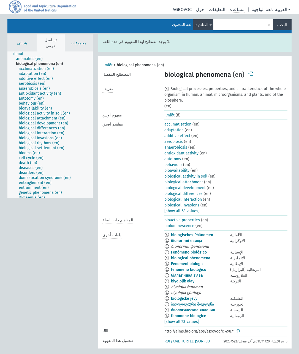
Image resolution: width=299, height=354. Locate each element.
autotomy (172, 159)
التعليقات (217, 9)
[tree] (50, 124)
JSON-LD (202, 341)
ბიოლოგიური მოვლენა (192, 304)
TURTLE (187, 341)
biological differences (183, 193)
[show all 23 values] (181, 321)
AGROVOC (182, 9)
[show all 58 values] (182, 211)
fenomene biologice (188, 316)
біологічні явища (186, 240)
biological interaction (183, 199)
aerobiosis (173, 141)
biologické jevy (184, 298)
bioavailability (176, 170)
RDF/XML (172, 341)
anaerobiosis (175, 147)
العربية (281, 9)
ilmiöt (107, 65)
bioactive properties (182, 220)
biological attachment (183, 182)
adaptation (174, 130)
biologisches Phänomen (192, 235)
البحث (282, 25)
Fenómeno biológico (189, 252)
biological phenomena (190, 258)
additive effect (177, 136)
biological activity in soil (185, 176)
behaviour (173, 164)
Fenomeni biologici (188, 264)
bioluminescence (179, 226)
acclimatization (177, 124)
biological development (185, 188)
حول (200, 9)
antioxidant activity (181, 153)
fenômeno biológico (188, 269)
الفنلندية (201, 25)
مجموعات (78, 43)
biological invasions (181, 205)
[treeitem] (20, 53)
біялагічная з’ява (187, 275)
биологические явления (193, 310)
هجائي (22, 43)
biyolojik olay (182, 281)
